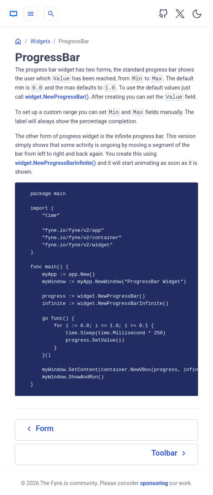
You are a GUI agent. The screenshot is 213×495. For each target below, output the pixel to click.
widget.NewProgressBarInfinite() (55, 163)
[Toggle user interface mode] (197, 14)
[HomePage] (13, 14)
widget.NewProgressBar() (56, 97)
